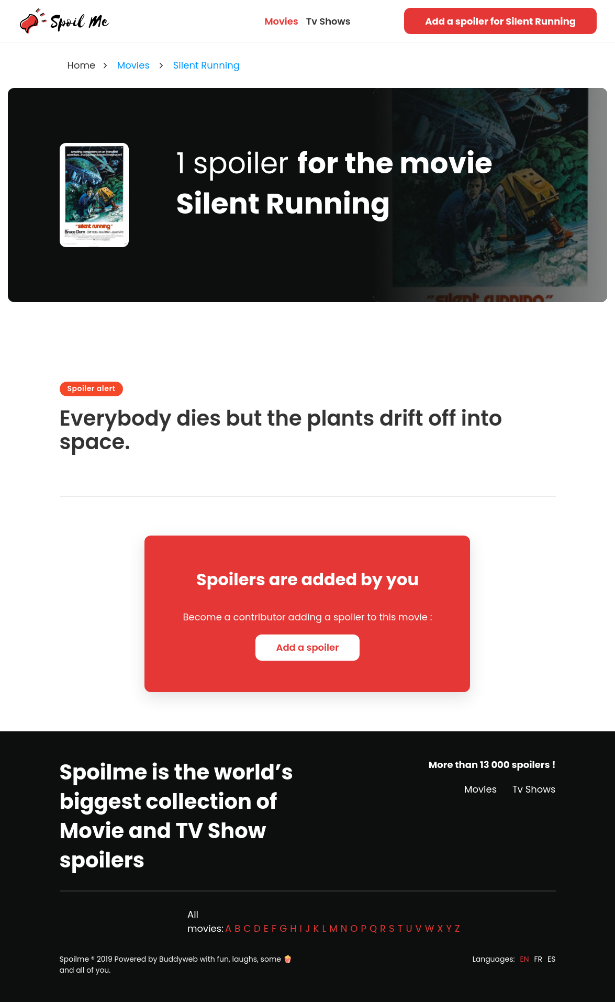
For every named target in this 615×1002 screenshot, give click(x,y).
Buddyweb (178, 959)
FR (538, 959)
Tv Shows (328, 21)
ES (551, 959)
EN (524, 959)
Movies (281, 21)
